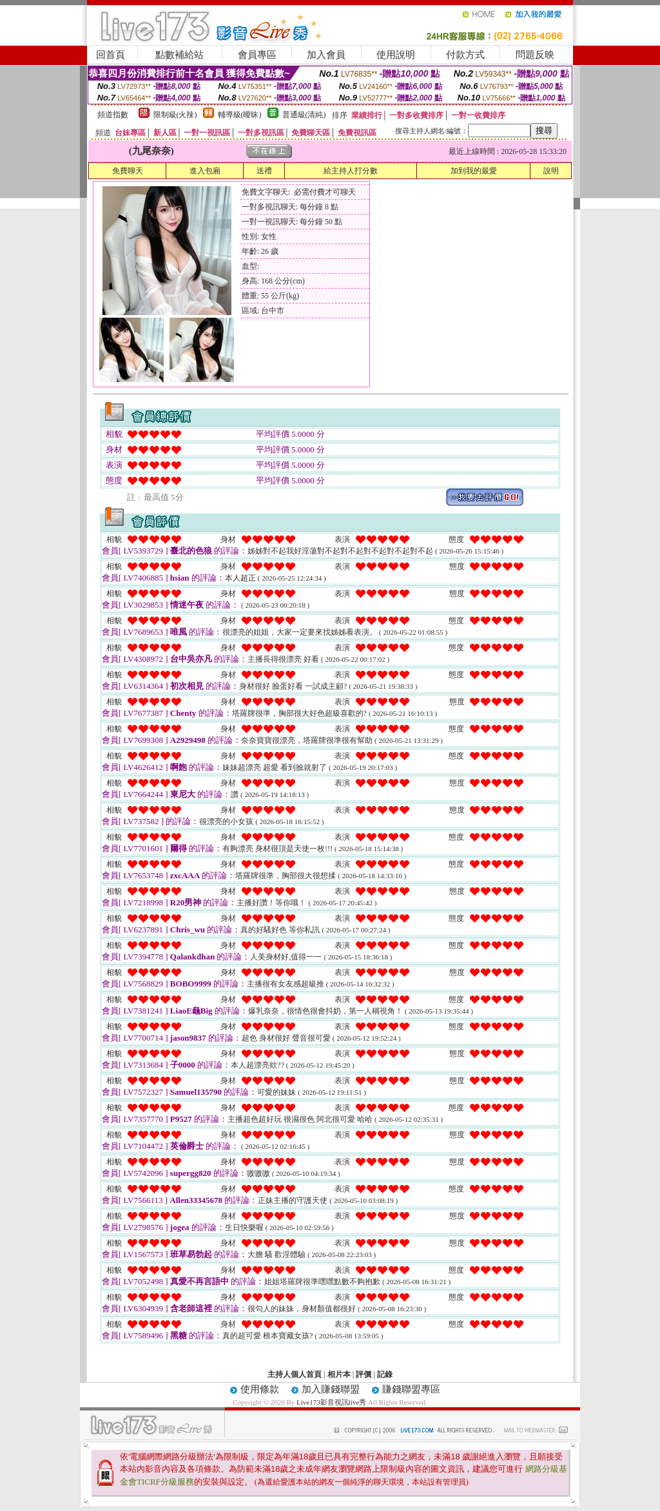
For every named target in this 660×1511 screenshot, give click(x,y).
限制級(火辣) (175, 114)
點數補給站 (179, 55)
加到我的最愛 (474, 170)
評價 (363, 1374)
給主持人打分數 (351, 170)
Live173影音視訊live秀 (331, 1402)
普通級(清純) (304, 114)
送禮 (264, 170)
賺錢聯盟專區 (411, 1389)
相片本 (339, 1374)
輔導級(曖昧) (240, 114)
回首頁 (110, 55)
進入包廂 (204, 170)
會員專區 (257, 55)
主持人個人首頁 (294, 1374)
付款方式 (465, 55)
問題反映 (535, 55)
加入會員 (326, 55)
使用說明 (395, 55)
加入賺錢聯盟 (331, 1389)
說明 (551, 170)
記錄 (385, 1374)
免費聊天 (127, 170)
